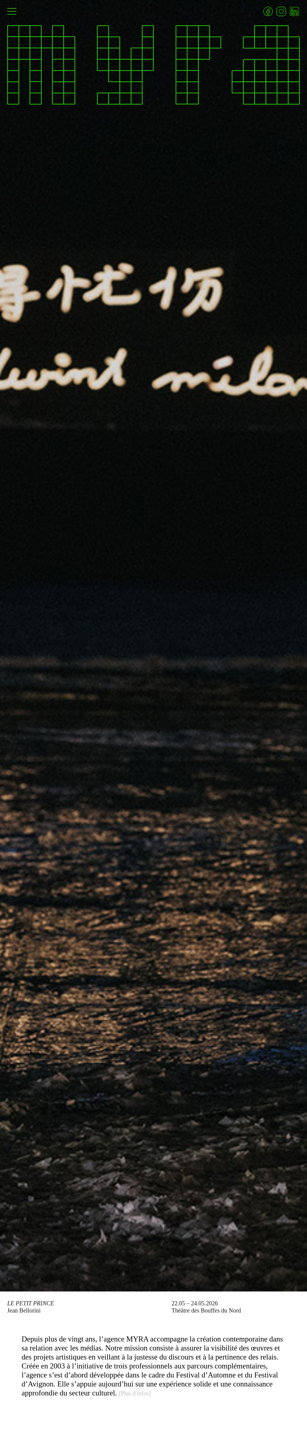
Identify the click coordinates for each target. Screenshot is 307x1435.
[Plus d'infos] (135, 1393)
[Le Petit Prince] (153, 645)
